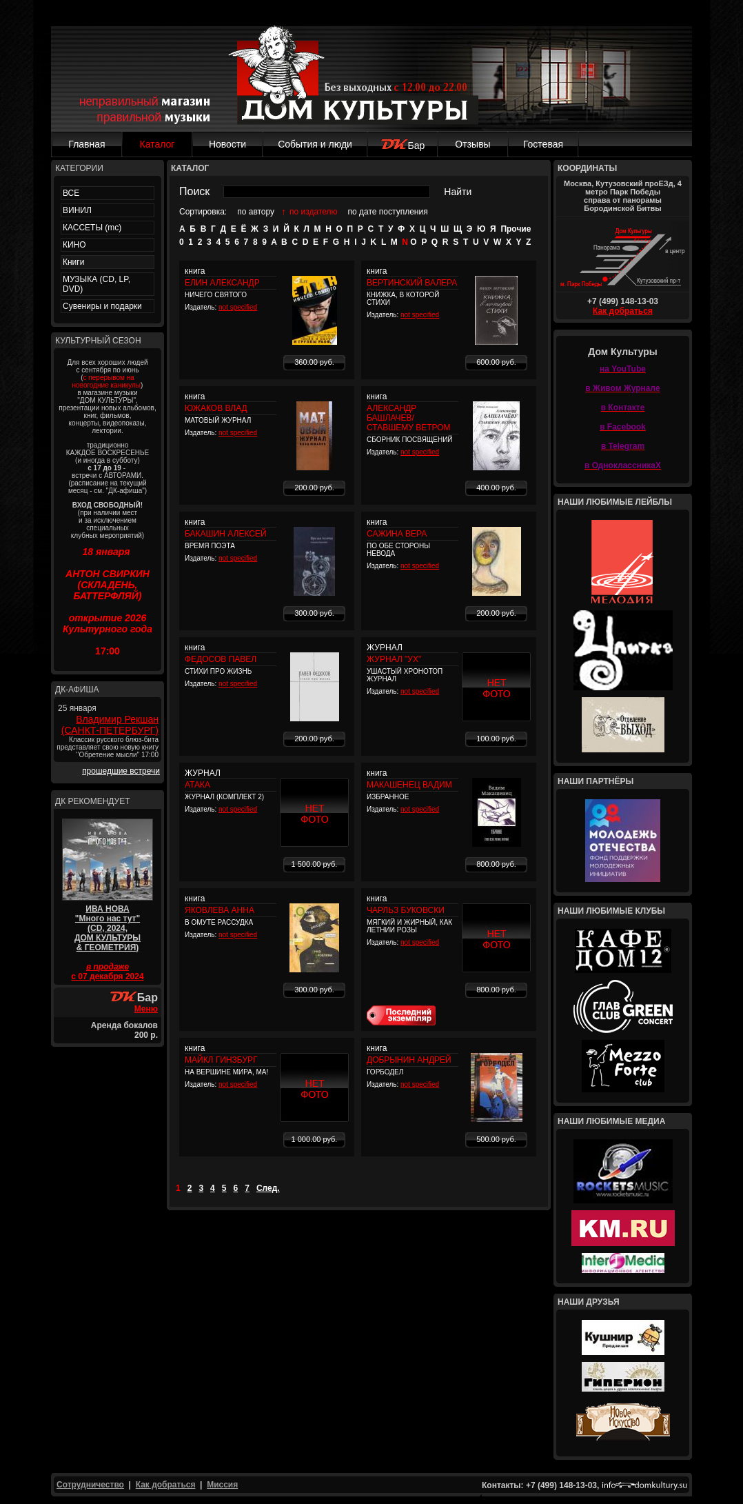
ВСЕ (71, 193)
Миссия (222, 1485)
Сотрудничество (90, 1485)
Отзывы (472, 144)
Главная (86, 144)
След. (268, 1188)
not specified (237, 307)
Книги (73, 262)
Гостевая (543, 144)
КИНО (74, 245)
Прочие (515, 229)
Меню (146, 1009)
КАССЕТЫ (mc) (92, 227)
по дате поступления (388, 212)
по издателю (313, 212)
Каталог (157, 144)
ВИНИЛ (77, 210)
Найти (457, 191)
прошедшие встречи (121, 771)
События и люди (315, 144)
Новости (227, 144)
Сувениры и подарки (102, 306)
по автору (255, 212)
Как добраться (623, 311)
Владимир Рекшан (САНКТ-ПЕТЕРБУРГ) (110, 725)
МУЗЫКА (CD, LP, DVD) (96, 284)
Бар (402, 145)
